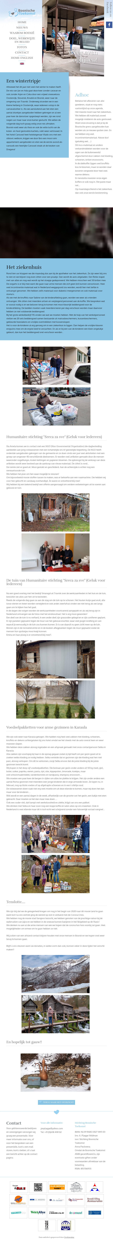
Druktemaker (69, 1237)
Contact (22, 52)
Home (22, 22)
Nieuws (22, 27)
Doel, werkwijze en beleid (22, 40)
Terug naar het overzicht (58, 1102)
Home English (22, 58)
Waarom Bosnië (22, 33)
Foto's (22, 47)
